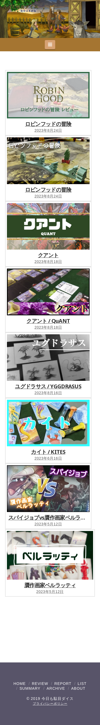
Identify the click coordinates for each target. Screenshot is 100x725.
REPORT (62, 683)
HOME (19, 683)
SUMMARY (29, 688)
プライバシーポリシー (50, 703)
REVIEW (40, 683)
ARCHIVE (56, 688)
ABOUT (78, 688)
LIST (82, 683)
